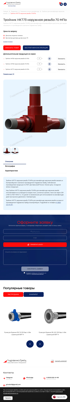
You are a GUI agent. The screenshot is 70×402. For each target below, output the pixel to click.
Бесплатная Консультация (36, 48)
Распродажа (13, 294)
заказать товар (12, 48)
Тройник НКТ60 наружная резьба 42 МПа (17, 58)
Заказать (61, 58)
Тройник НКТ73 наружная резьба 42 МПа (17, 69)
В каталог (33, 294)
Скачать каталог (59, 361)
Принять (8, 398)
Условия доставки (8, 41)
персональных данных (38, 274)
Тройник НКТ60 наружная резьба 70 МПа (17, 64)
